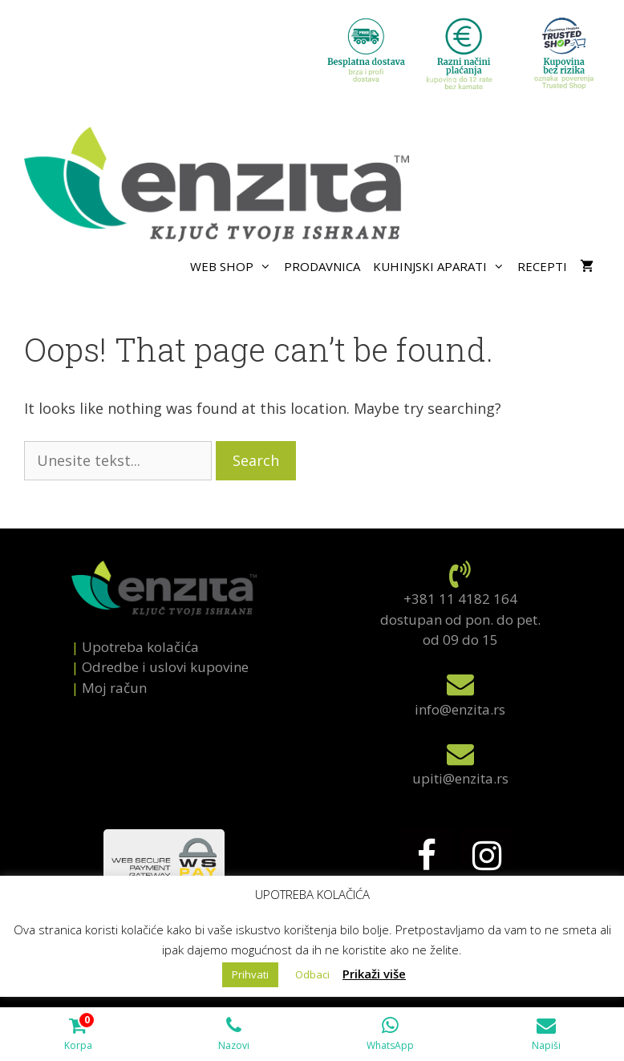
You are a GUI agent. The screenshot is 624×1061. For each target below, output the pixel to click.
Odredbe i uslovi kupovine (165, 667)
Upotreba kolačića (140, 647)
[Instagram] (486, 856)
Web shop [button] (234, 266)
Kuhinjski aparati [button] (442, 266)
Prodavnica (322, 266)
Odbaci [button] (312, 974)
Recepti (542, 266)
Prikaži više (374, 974)
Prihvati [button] (250, 974)
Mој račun (114, 687)
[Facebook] (426, 856)
